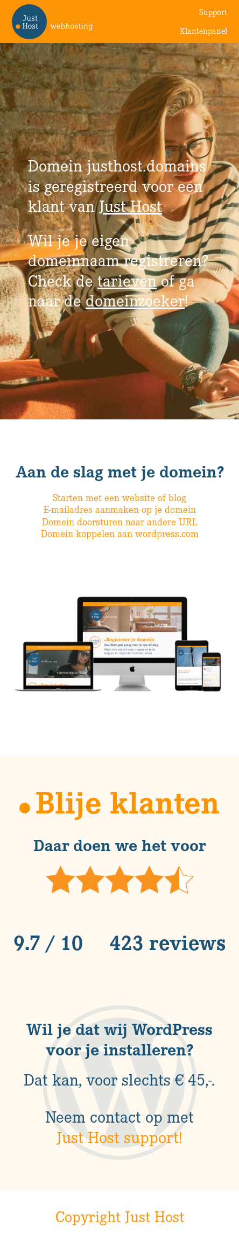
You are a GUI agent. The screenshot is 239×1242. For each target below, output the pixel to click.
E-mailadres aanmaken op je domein (120, 509)
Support (213, 11)
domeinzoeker (135, 300)
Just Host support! (119, 1136)
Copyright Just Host (119, 1216)
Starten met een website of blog (119, 497)
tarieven (127, 280)
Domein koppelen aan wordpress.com (120, 533)
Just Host (130, 205)
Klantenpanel (203, 30)
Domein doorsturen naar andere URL (120, 521)
